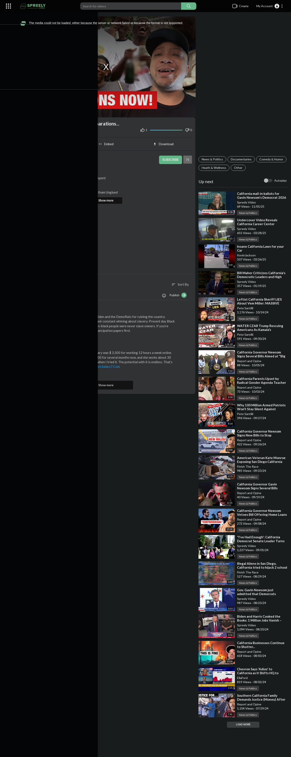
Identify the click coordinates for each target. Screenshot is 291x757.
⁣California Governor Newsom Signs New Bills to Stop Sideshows (260, 435)
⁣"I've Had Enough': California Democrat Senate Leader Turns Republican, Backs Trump (262, 541)
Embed (108, 142)
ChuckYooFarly (49, 309)
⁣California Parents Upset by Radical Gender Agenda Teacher (262, 380)
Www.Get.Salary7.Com (107, 364)
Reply (60, 335)
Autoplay (280, 180)
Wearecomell (47, 345)
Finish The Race (249, 466)
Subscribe (171, 158)
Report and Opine (250, 361)
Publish (179, 293)
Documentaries (242, 159)
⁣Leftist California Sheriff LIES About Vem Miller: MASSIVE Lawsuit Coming (260, 303)
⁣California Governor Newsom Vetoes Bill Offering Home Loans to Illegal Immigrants (260, 514)
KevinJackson (247, 255)
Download (165, 142)
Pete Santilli (246, 308)
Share (52, 142)
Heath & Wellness (247, 167)
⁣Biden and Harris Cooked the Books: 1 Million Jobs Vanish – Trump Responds (260, 620)
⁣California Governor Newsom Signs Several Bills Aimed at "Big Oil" (262, 356)
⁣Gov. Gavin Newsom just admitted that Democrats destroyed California (257, 594)
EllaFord (243, 678)
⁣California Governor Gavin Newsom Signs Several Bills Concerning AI (258, 488)
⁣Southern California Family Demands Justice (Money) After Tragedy (262, 699)
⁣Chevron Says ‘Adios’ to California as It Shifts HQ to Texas (259, 673)
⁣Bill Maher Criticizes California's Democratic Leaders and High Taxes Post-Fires (262, 277)
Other (271, 167)
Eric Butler (75, 169)
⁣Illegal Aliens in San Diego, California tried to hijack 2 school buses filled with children (262, 567)
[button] (269, 6)
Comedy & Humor (215, 167)
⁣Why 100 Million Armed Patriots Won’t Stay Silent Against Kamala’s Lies (262, 409)
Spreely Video (247, 202)
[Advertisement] (243, 86)
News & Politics (213, 159)
